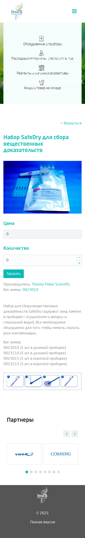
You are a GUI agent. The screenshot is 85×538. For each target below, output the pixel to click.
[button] (74, 433)
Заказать (13, 274)
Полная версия (42, 522)
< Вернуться (71, 123)
